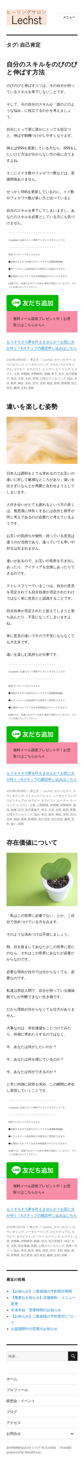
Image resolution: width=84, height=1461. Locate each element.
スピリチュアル (16, 800)
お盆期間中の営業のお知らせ (34, 1328)
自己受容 (26, 1255)
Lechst (48, 359)
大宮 (21, 378)
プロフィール (17, 1390)
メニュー (69, 17)
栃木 (14, 383)
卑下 (54, 374)
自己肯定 (57, 819)
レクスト (22, 805)
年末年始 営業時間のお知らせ (36, 1310)
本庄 (44, 814)
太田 (28, 378)
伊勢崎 (25, 374)
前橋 (47, 374)
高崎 (31, 388)
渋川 (35, 383)
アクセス (13, 1423)
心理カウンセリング (53, 378)
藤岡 (16, 388)
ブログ (11, 1412)
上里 (16, 374)
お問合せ (13, 1434)
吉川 (61, 374)
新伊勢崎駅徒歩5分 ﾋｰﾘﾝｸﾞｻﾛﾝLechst (31, 1448)
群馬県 (65, 383)
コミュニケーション (38, 795)
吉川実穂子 (32, 809)
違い (14, 824)
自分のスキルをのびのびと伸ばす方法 (42, 68)
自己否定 (44, 819)
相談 (50, 383)
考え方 (34, 359)
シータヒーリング (37, 364)
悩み (70, 378)
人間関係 (42, 805)
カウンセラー (62, 359)
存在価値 (24, 1245)
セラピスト (34, 369)
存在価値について (32, 842)
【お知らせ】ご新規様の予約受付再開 (41, 1291)
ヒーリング (63, 369)
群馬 (57, 383)
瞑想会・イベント (20, 1401)
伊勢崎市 (37, 374)
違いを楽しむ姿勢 (32, 406)
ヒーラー (48, 369)
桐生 (21, 383)
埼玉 (14, 378)
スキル (54, 364)
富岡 (35, 378)
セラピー (19, 369)
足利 (24, 388)
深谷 (28, 383)
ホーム (11, 1379)
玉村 (42, 383)
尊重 (73, 809)
